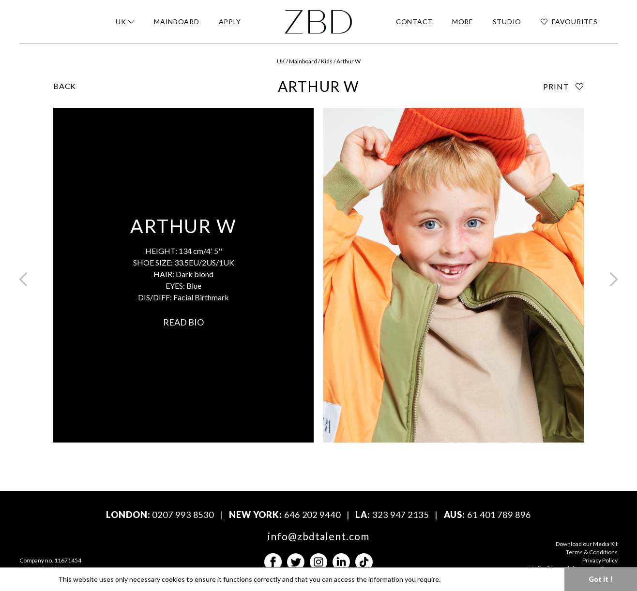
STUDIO (507, 21)
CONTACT (414, 21)
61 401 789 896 (499, 514)
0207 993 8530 (183, 514)
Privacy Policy (600, 560)
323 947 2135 (400, 514)
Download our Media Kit (587, 543)
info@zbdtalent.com (319, 536)
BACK (64, 85)
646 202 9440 (312, 514)
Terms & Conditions (592, 552)
